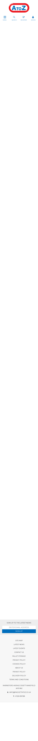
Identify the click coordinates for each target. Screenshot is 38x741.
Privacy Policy (19, 660)
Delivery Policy (19, 676)
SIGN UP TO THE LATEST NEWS (19, 623)
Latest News (19, 644)
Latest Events (19, 648)
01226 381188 (19, 696)
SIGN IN (33, 18)
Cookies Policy (19, 664)
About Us (19, 668)
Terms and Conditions (19, 679)
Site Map (19, 641)
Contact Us (19, 652)
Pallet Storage (19, 656)
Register (24, 18)
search (14, 18)
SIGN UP (19, 631)
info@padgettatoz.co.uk (19, 692)
